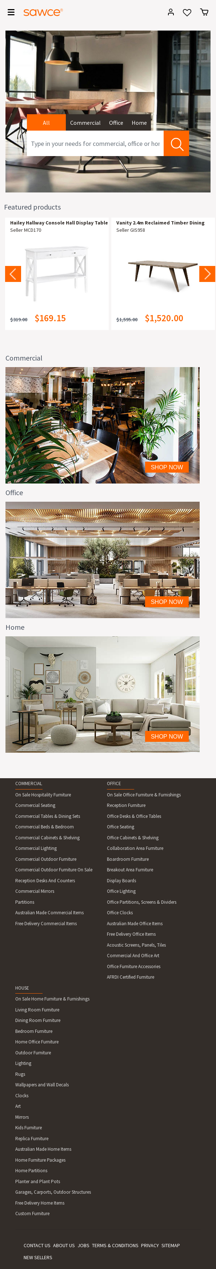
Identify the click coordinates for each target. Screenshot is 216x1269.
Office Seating (120, 827)
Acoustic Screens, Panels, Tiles (136, 945)
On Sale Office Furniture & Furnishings (144, 795)
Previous (13, 274)
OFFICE (114, 783)
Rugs (20, 1074)
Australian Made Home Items (43, 1149)
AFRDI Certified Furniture (130, 977)
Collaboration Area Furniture (135, 848)
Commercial (85, 122)
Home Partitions (31, 1170)
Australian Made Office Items (135, 923)
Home (139, 122)
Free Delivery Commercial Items (46, 923)
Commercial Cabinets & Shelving (47, 838)
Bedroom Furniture (33, 1031)
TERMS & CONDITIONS (115, 1245)
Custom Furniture (32, 1213)
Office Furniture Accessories (133, 966)
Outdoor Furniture (33, 1053)
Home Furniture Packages (40, 1160)
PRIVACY (150, 1245)
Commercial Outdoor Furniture (45, 859)
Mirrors (22, 1117)
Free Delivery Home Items (39, 1203)
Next (207, 274)
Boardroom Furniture (128, 859)
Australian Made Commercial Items (49, 913)
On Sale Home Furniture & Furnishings (52, 999)
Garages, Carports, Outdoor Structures (53, 1192)
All (46, 122)
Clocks (21, 1096)
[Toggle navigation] (8, 13)
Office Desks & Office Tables (134, 816)
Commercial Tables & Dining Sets (47, 816)
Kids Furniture (28, 1128)
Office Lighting (121, 891)
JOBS (83, 1245)
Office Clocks (120, 913)
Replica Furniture (31, 1138)
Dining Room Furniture (37, 1020)
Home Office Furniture (37, 1042)
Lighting (23, 1063)
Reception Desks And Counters (45, 881)
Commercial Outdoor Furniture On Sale (53, 870)
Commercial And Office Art (133, 955)
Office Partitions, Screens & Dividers (141, 902)
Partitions (24, 902)
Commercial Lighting (36, 848)
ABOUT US (64, 1245)
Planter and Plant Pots (37, 1181)
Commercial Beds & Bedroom (44, 827)
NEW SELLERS (38, 1257)
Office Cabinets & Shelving (133, 838)
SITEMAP (170, 1245)
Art (18, 1106)
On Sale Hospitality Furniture (43, 795)
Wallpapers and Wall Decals (42, 1085)
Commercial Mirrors (34, 891)
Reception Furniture (126, 805)
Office (116, 122)
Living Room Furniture (37, 1010)
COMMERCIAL (28, 783)
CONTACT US (37, 1245)
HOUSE (22, 988)
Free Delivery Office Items (131, 934)
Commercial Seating (35, 805)
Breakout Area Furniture (130, 870)
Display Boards (121, 881)
